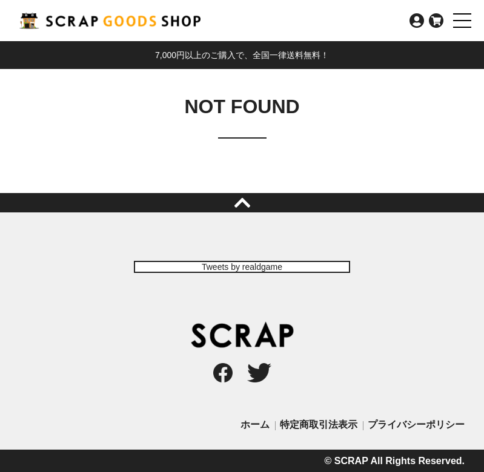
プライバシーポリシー (416, 424)
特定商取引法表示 (318, 424)
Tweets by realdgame (242, 267)
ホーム (255, 424)
